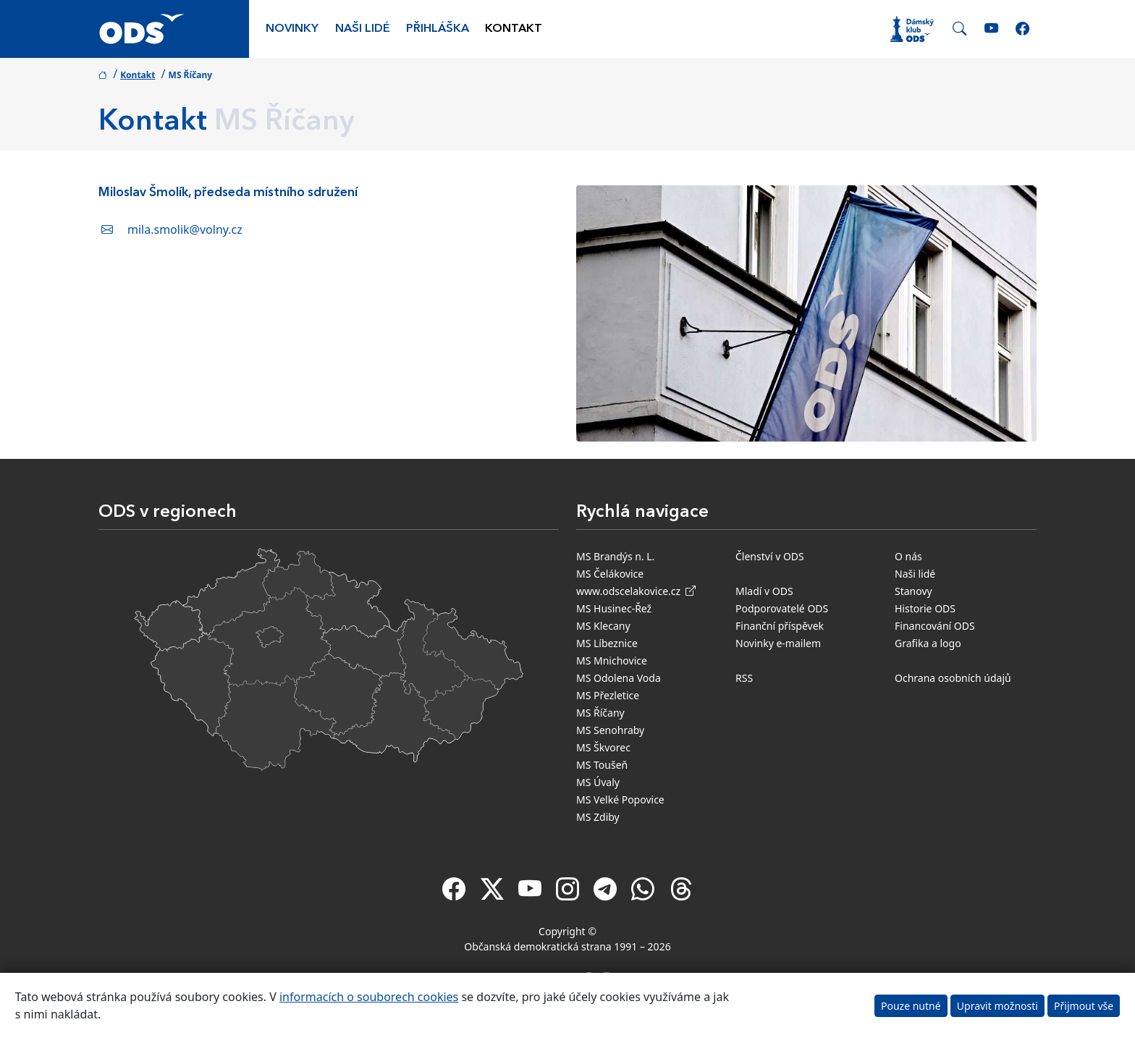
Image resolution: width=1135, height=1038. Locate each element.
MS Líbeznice (607, 643)
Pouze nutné (911, 1006)
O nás (908, 556)
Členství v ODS (769, 556)
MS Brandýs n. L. (615, 556)
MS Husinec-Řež (613, 608)
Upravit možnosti (997, 1006)
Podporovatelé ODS (781, 608)
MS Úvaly (598, 782)
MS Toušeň (602, 765)
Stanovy (913, 591)
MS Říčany (600, 713)
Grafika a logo (928, 643)
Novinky (292, 29)
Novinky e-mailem (778, 643)
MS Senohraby (610, 730)
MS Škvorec (603, 747)
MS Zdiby (598, 817)
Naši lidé (362, 29)
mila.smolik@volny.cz (184, 229)
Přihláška (437, 29)
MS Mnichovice (611, 660)
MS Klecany (603, 626)
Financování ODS (935, 626)
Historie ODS (925, 608)
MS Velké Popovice (620, 799)
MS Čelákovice (610, 574)
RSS (744, 678)
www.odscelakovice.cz (636, 591)
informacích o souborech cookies (368, 997)
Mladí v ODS (764, 591)
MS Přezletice (607, 695)
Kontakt (513, 29)
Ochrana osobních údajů (953, 678)
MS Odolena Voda (618, 678)
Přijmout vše (1083, 1006)
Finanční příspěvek (779, 626)
